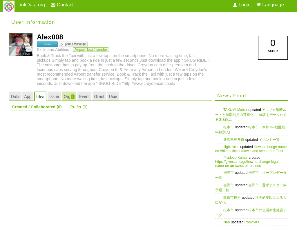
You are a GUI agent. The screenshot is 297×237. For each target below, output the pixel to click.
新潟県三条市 (234, 140)
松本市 (229, 127)
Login (242, 5)
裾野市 (229, 173)
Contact (62, 5)
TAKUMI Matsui (235, 110)
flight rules (231, 147)
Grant (99, 96)
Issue (54, 96)
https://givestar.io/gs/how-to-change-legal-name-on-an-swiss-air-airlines (247, 164)
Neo (227, 222)
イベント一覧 (269, 140)
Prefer (78, 107)
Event (84, 96)
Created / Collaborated (36, 107)
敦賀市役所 (232, 198)
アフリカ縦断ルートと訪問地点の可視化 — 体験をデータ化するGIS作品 (251, 115)
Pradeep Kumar (236, 158)
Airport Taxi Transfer (91, 50)
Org (69, 96)
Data (15, 96)
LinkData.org (31, 5)
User (113, 96)
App (27, 96)
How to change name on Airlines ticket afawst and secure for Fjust (251, 149)
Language (270, 5)
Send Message (73, 44)
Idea (40, 96)
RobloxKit (251, 222)
